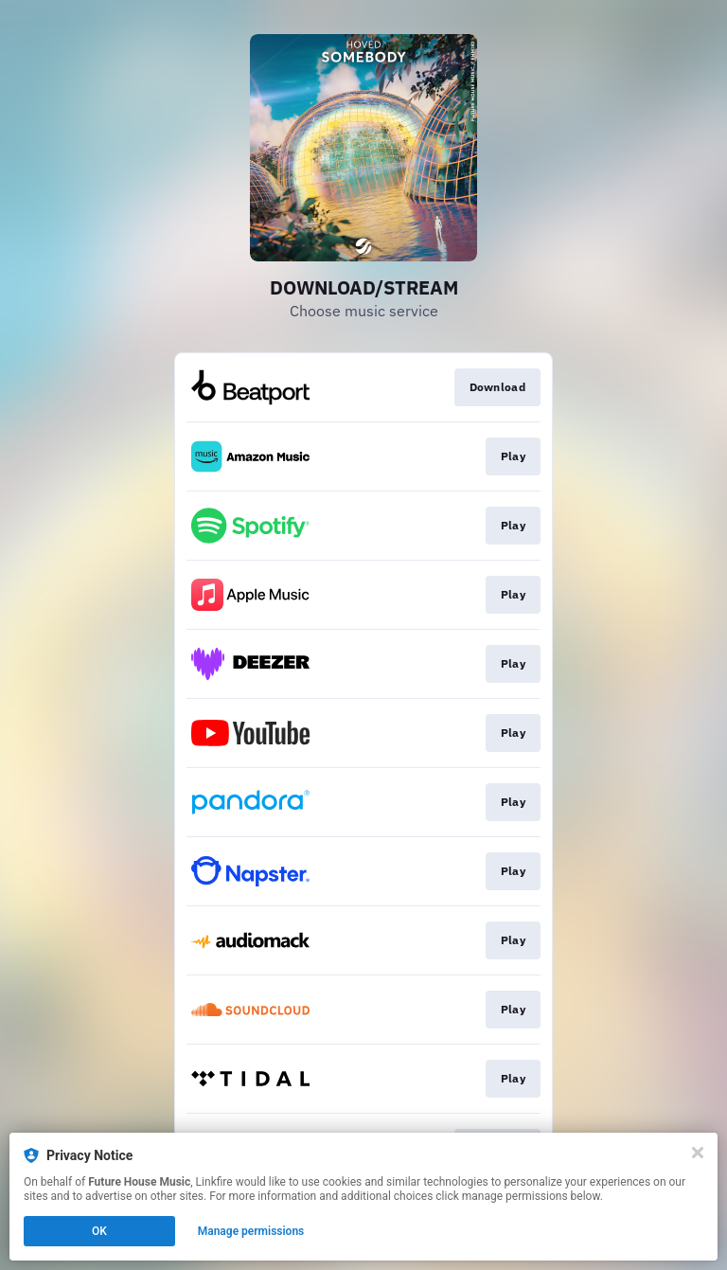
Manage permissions (251, 1231)
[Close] (698, 1152)
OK (99, 1231)
